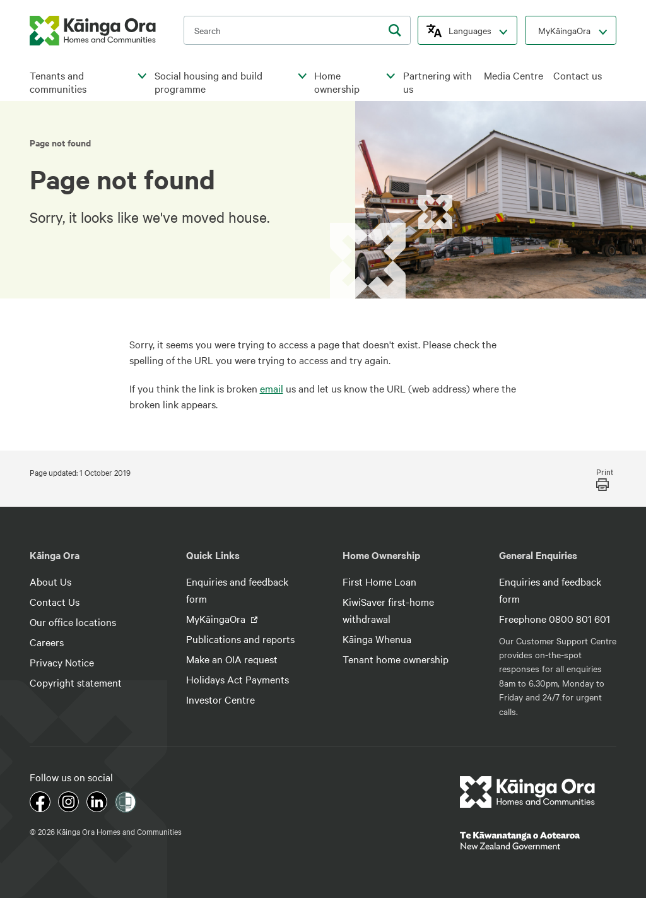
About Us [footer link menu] (50, 581)
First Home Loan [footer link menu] (379, 581)
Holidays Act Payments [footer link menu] (237, 679)
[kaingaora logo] (93, 30)
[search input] (297, 30)
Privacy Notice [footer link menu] (62, 662)
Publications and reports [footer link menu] (240, 639)
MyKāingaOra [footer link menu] (217, 618)
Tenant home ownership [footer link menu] (396, 659)
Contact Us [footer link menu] (54, 601)
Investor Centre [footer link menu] (220, 699)
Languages (470, 30)
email (271, 388)
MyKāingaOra (564, 30)
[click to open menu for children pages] (142, 76)
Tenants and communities (58, 82)
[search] (395, 30)
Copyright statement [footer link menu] (76, 682)
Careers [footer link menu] (47, 642)
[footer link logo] (528, 792)
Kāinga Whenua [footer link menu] (377, 639)
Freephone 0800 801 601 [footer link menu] (554, 618)
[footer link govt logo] (538, 840)
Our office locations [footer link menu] (73, 622)
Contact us (577, 75)
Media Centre (513, 75)
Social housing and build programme (208, 82)
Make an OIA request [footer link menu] (232, 659)
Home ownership (337, 82)
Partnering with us (437, 82)
